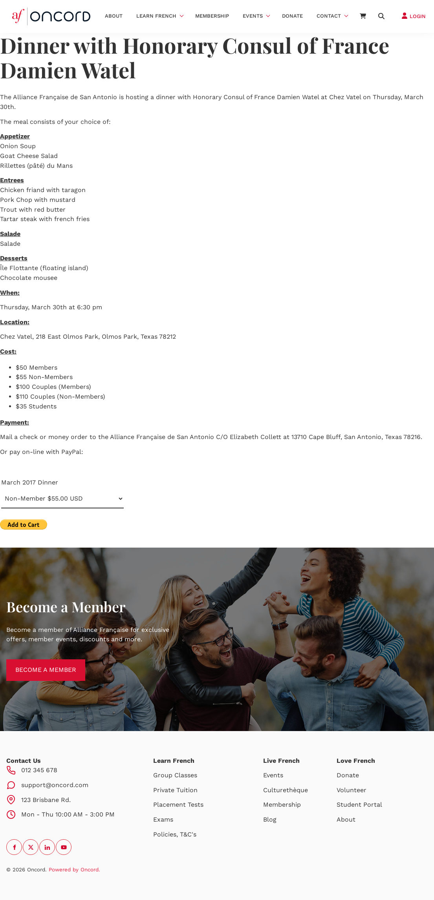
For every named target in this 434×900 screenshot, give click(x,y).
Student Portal (359, 804)
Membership (212, 16)
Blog (270, 819)
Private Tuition (175, 790)
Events (253, 16)
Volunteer (351, 790)
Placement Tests (178, 804)
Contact (329, 16)
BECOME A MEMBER (36, 664)
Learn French (156, 16)
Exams (163, 819)
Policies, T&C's (174, 834)
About (114, 16)
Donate (292, 16)
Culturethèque (285, 790)
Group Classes (175, 775)
